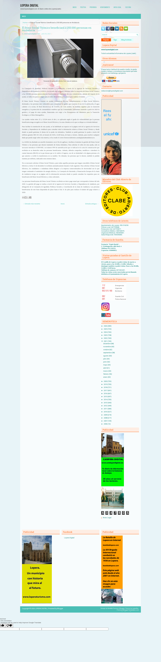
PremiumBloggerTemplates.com (128, 610)
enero (105, 377)
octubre (106, 350)
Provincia (93, 7)
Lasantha (135, 608)
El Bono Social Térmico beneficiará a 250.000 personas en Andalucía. (56, 28)
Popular (106, 40)
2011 (106, 409)
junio (105, 362)
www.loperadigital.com (32, 34)
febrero (106, 374)
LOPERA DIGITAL (29, 5)
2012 (106, 406)
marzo (105, 371)
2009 (106, 415)
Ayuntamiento (105, 7)
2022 (106, 338)
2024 (106, 332)
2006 (106, 424)
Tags (115, 40)
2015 (106, 396)
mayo (105, 365)
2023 (106, 335)
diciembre (107, 344)
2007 (106, 421)
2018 (106, 387)
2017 (106, 390)
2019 (106, 384)
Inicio (74, 7)
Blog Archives (126, 40)
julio (105, 359)
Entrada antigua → (92, 204)
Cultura (128, 7)
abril (105, 368)
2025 (106, 329)
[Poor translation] (9, 626)
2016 (106, 393)
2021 (106, 341)
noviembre (107, 347)
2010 (106, 412)
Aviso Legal (107, 518)
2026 (106, 326)
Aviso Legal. (118, 7)
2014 (106, 399)
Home (25, 23)
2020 (106, 381)
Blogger (60, 608)
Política (83, 7)
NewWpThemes (113, 608)
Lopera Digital (69, 538)
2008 (106, 418)
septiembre (107, 353)
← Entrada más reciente (31, 204)
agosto (106, 356)
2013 (106, 403)
